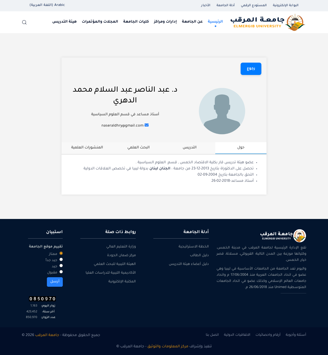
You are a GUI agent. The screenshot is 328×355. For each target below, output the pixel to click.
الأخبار (205, 5)
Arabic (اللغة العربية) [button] (47, 5)
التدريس (190, 148)
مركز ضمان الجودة (121, 255)
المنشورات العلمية (87, 148)
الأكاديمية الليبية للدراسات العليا (111, 273)
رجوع (251, 69)
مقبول (55, 272)
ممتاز (56, 254)
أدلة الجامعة (226, 5)
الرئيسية (215, 22)
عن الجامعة (192, 22)
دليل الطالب (199, 255)
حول (240, 148)
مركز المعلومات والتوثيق (167, 347)
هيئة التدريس (64, 22)
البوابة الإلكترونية (286, 5)
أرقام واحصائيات (268, 335)
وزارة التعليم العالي (121, 247)
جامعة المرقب (47, 335)
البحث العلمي (138, 148)
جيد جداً (54, 260)
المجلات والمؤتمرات (100, 22)
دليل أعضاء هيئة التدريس (189, 264)
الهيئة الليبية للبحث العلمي (115, 264)
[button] (24, 22)
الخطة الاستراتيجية (194, 247)
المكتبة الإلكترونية (122, 282)
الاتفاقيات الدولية (237, 335)
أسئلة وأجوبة (296, 335)
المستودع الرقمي (254, 5)
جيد (57, 266)
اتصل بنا (212, 335)
